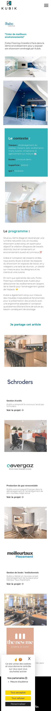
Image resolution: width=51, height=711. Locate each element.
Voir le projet (15, 410)
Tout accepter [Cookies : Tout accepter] (18, 692)
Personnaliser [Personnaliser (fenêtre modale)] (18, 704)
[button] (10, 67)
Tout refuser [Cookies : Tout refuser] (18, 698)
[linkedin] (37, 704)
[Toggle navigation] (46, 5)
